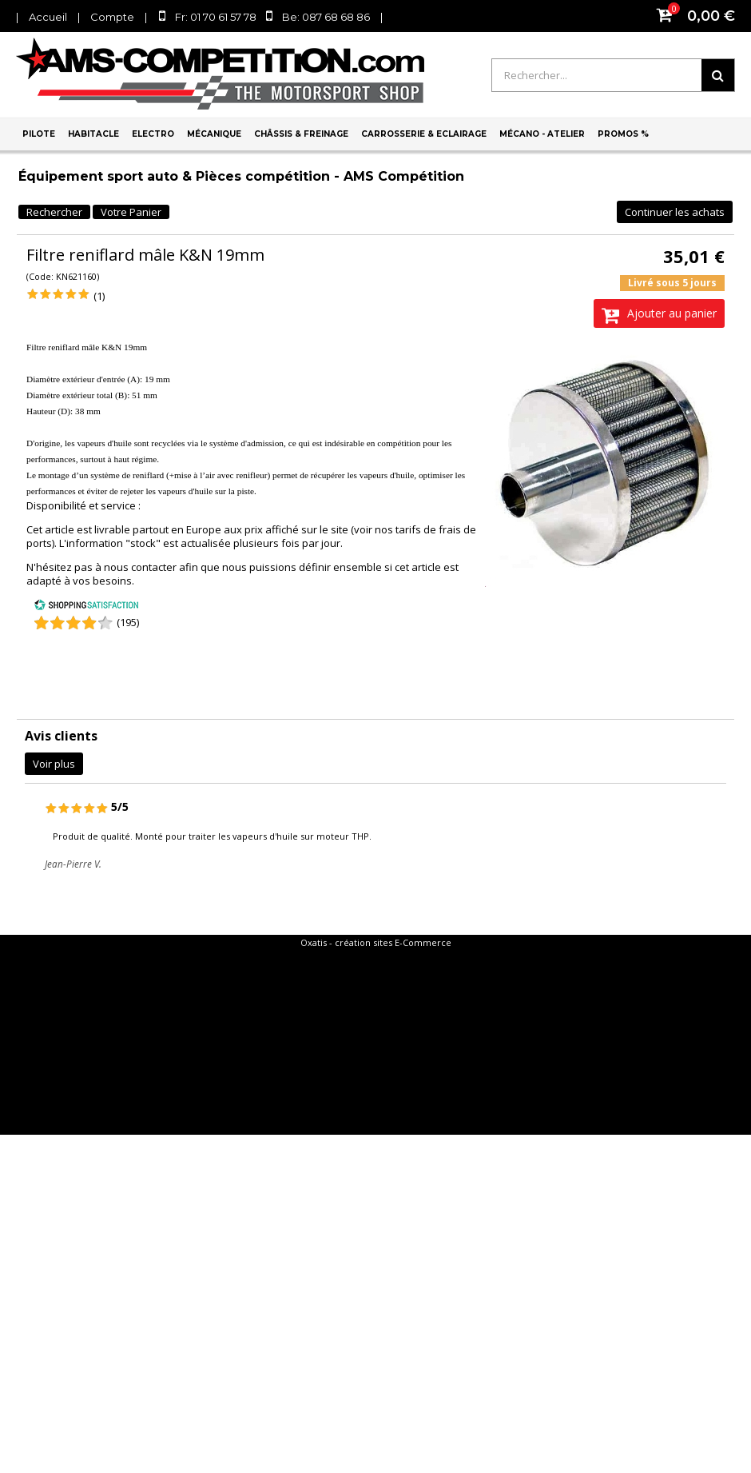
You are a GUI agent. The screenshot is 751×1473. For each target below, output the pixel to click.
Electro (153, 134)
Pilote (38, 134)
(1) (99, 296)
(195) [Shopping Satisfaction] (128, 622)
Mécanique (214, 134)
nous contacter (140, 567)
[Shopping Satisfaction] (86, 607)
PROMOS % (623, 134)
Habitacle (93, 134)
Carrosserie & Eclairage (424, 134)
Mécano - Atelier (542, 134)
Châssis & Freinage (301, 134)
